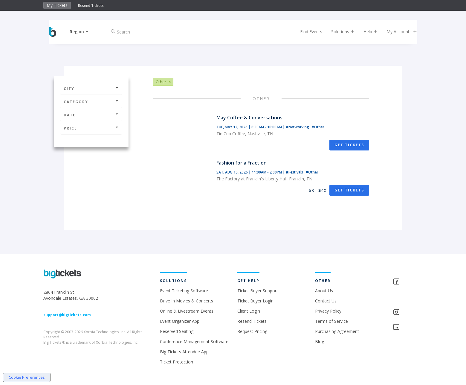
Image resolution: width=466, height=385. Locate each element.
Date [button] (91, 115)
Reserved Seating (176, 331)
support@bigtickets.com (67, 314)
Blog (319, 341)
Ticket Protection (176, 362)
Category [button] (91, 101)
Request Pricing (252, 331)
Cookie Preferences (27, 377)
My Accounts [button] (396, 31)
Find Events (306, 31)
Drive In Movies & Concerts (186, 301)
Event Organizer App (179, 321)
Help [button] (365, 31)
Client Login (248, 311)
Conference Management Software (194, 341)
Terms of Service (331, 321)
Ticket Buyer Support (257, 290)
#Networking (298, 127)
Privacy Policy (328, 311)
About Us (324, 290)
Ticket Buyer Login (255, 301)
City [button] (91, 88)
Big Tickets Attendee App (184, 351)
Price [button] (91, 128)
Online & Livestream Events (186, 311)
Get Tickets (349, 144)
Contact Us (326, 301)
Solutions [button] (337, 31)
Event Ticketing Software (184, 290)
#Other (317, 127)
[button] (84, 31)
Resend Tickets (91, 5)
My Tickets (57, 5)
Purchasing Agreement (337, 331)
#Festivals (295, 172)
